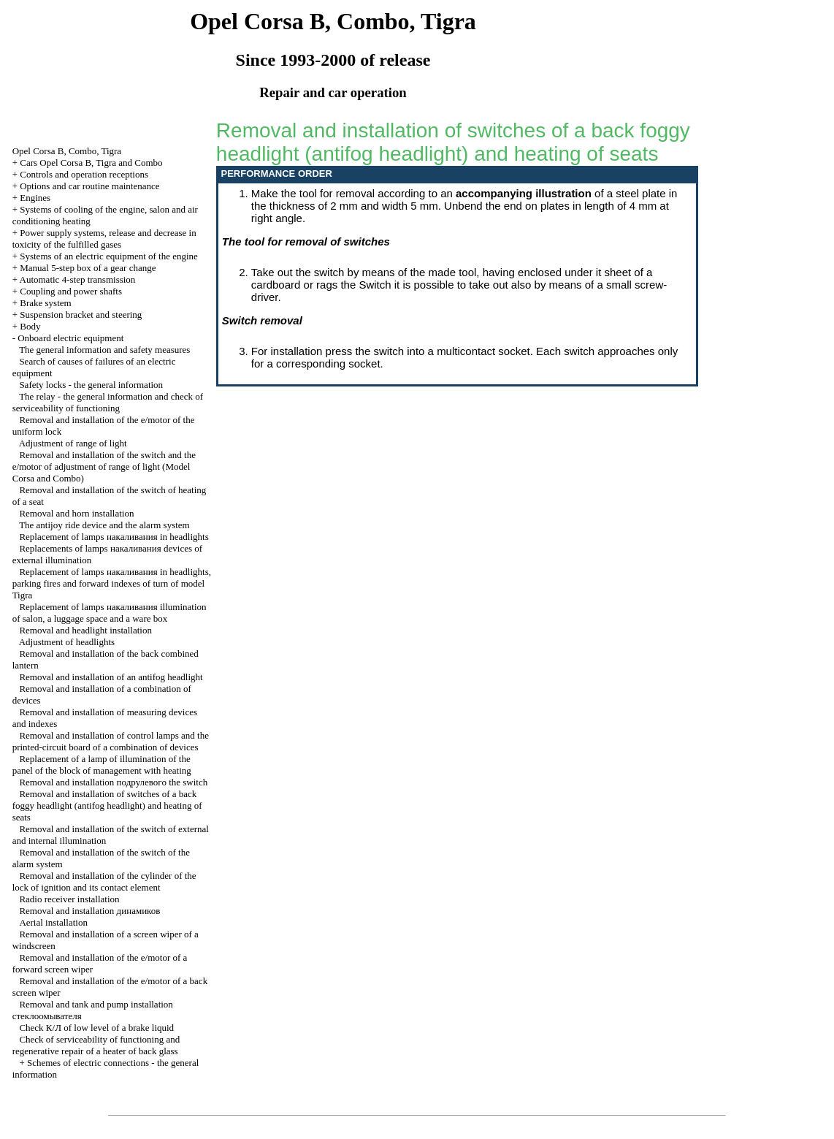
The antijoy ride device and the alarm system (104, 524)
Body (30, 326)
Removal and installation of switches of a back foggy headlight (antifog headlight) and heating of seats (107, 805)
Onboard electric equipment (70, 337)
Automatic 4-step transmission (78, 279)
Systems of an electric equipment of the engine (109, 256)
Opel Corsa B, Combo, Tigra (67, 150)
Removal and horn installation (76, 513)
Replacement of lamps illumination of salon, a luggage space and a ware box (109, 612)
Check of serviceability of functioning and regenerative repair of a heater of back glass (96, 1045)
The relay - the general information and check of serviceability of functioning (107, 402)
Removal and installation (89, 910)
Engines (35, 197)
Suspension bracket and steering (81, 314)
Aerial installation (53, 922)
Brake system (45, 302)
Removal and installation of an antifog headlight (110, 676)
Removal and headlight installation (85, 630)
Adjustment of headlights (67, 641)
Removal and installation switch (113, 782)
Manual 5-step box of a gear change (88, 267)
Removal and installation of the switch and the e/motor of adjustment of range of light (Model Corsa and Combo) (104, 466)
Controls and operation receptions (84, 174)
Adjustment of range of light (73, 443)
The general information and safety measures (104, 349)
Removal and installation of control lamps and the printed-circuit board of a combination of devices (110, 741)
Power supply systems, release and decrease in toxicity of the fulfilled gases (104, 238)
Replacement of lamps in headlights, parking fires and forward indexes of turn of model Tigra (111, 583)
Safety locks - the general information (91, 384)
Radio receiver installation (69, 899)
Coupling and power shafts (71, 291)
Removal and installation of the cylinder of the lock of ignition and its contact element (104, 881)
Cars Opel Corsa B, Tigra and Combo (91, 162)
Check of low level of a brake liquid (96, 1027)
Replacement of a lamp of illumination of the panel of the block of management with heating (101, 764)
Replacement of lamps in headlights (113, 536)
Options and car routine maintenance (89, 185)
